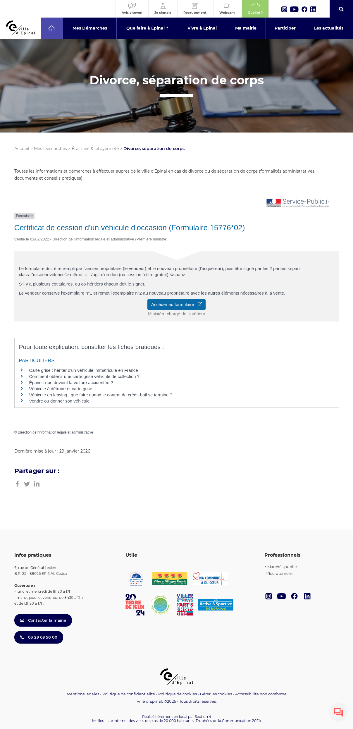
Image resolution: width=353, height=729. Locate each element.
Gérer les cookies (216, 694)
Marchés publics (282, 566)
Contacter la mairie (43, 620)
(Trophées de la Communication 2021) (227, 720)
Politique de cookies (177, 694)
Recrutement (280, 573)
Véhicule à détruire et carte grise (60, 388)
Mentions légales (83, 694)
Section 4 (203, 716)
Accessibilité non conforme (261, 694)
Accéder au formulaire (176, 304)
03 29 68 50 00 (38, 637)
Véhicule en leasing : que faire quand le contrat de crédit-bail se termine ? (100, 394)
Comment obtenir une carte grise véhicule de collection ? (84, 376)
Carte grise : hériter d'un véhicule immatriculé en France (83, 370)
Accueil (21, 148)
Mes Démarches (50, 148)
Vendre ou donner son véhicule (59, 400)
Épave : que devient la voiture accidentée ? (71, 382)
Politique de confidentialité (128, 694)
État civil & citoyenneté (95, 148)
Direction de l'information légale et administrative (55, 432)
